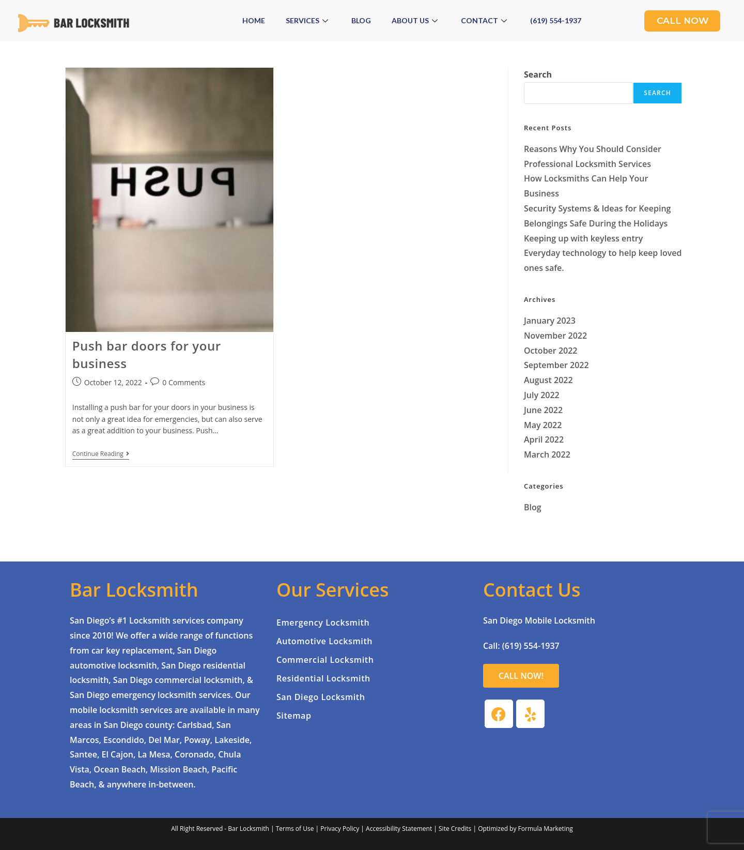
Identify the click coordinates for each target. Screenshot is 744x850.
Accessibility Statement (399, 828)
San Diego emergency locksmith (133, 695)
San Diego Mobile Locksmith (539, 620)
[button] (521, 676)
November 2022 (555, 335)
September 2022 (556, 365)
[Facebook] (499, 714)
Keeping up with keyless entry (583, 238)
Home (253, 20)
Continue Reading (100, 454)
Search (538, 74)
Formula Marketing (545, 828)
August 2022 (548, 380)
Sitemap (294, 715)
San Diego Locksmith (320, 697)
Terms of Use (295, 828)
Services (308, 20)
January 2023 (550, 320)
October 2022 (550, 350)
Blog (361, 20)
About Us (416, 20)
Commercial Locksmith (325, 659)
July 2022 (542, 395)
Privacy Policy (339, 828)
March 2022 (547, 454)
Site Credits (455, 828)
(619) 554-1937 (555, 20)
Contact (485, 20)
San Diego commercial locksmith (178, 680)
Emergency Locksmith (322, 622)
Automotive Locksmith (324, 641)
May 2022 (543, 425)
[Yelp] (530, 714)
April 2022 (544, 439)
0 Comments (183, 382)
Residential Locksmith (323, 678)
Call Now (682, 21)
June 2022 (543, 410)
